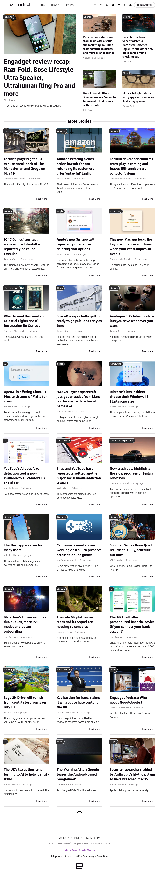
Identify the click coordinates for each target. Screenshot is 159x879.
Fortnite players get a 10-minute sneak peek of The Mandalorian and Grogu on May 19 (24, 166)
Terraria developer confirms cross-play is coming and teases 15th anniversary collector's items (131, 166)
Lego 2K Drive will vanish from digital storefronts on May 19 (25, 702)
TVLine (67, 856)
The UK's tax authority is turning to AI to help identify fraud (26, 774)
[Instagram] (101, 5)
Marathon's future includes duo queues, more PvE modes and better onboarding (25, 624)
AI (5, 364)
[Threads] (124, 5)
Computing (115, 211)
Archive (75, 838)
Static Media (64, 844)
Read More (41, 199)
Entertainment (11, 131)
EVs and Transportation (121, 441)
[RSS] (130, 5)
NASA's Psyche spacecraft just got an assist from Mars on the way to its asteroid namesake (78, 399)
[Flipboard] (118, 5)
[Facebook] (95, 5)
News (54, 5)
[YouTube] (112, 5)
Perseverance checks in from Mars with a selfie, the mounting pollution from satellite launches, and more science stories (98, 45)
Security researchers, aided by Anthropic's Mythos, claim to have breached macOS (132, 774)
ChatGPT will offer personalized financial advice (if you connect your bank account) (132, 624)
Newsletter (144, 5)
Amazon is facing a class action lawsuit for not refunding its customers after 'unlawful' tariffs (75, 166)
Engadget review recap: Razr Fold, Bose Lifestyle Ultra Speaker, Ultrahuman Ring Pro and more (39, 78)
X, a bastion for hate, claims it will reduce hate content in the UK (79, 702)
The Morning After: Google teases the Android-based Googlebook (78, 774)
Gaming (126, 17)
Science (87, 17)
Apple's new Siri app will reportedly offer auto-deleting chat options (75, 244)
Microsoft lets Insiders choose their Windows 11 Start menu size (129, 396)
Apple (60, 211)
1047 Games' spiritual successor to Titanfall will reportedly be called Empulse (24, 246)
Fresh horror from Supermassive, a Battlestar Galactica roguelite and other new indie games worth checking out (137, 47)
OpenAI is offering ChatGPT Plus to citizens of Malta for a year (25, 396)
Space (60, 364)
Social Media (63, 441)
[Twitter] (106, 5)
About (62, 838)
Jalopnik (55, 856)
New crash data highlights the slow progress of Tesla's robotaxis (131, 473)
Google (7, 517)
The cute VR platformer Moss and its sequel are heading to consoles (75, 622)
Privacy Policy (92, 838)
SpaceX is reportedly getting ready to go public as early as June (79, 321)
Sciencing (88, 856)
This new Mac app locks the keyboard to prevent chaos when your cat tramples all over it (131, 246)
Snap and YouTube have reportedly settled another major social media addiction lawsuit (79, 476)
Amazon (61, 131)
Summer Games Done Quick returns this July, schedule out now (131, 550)
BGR (77, 856)
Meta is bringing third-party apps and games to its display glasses (138, 97)
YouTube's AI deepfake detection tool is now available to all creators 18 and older (24, 476)
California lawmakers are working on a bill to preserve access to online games (79, 550)
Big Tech (61, 517)
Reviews (69, 5)
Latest (42, 5)
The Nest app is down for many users (23, 548)
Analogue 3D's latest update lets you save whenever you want (132, 321)
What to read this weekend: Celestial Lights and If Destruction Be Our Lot (25, 321)
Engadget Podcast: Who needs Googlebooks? (128, 700)
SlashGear (102, 856)
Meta (125, 73)
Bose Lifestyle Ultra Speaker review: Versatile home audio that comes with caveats (99, 99)
